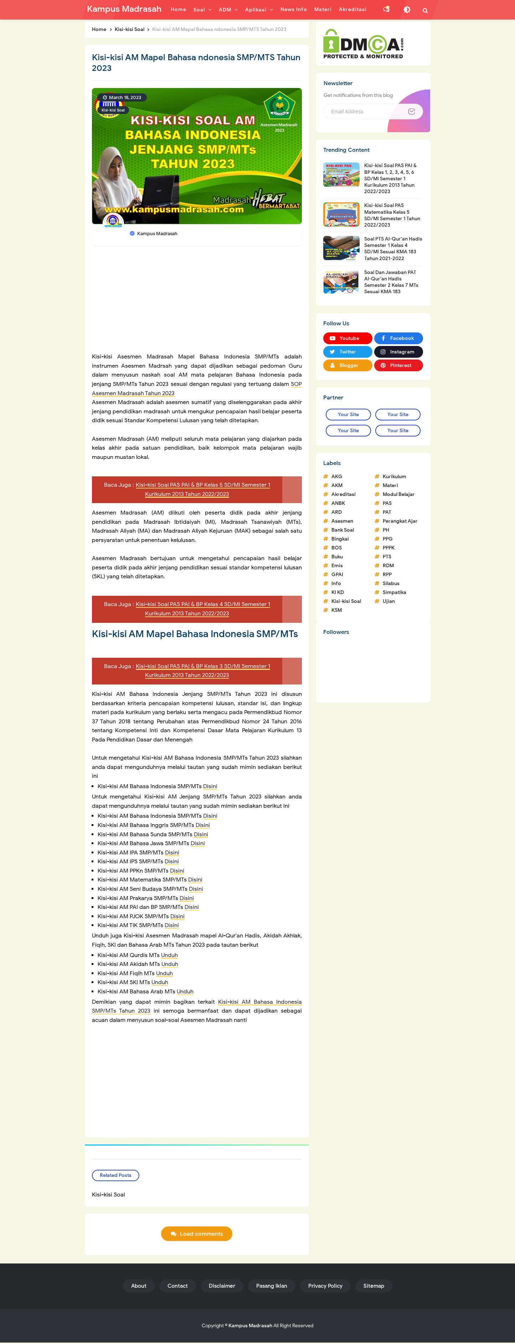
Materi (390, 485)
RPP (387, 575)
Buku (337, 557)
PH (386, 530)
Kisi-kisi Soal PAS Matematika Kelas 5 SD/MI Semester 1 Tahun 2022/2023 (392, 215)
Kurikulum (394, 477)
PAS (387, 503)
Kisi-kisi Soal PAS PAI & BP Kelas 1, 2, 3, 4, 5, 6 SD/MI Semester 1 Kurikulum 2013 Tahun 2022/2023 (390, 178)
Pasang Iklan (271, 1287)
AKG (337, 477)
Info (336, 583)
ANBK (338, 503)
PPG (388, 539)
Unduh (169, 955)
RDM (388, 566)
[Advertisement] (197, 302)
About (138, 1287)
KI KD (337, 592)
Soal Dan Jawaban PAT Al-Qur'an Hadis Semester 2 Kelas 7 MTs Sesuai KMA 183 (391, 282)
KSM (336, 610)
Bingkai (340, 539)
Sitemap (374, 1287)
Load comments (201, 1235)
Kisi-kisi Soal (113, 110)
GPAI (337, 575)
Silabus (391, 583)
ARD (336, 512)
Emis (337, 566)
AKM (337, 485)
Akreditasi (343, 494)
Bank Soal (342, 530)
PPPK (389, 548)
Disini (210, 786)
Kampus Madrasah (250, 1327)
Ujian (389, 601)
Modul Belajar (399, 494)
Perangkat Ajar (400, 521)
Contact (178, 1287)
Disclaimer (222, 1287)
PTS (387, 557)
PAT (387, 512)
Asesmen (342, 521)
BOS (336, 548)
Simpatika (394, 592)
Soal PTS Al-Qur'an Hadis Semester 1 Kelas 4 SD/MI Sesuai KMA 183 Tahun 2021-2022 (393, 249)
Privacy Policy (325, 1287)
